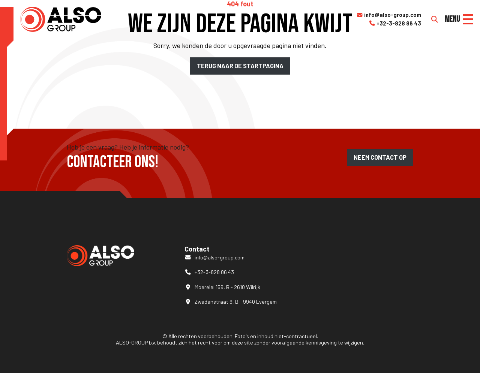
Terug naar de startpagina (240, 65)
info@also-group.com (388, 15)
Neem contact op (380, 157)
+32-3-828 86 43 (395, 23)
